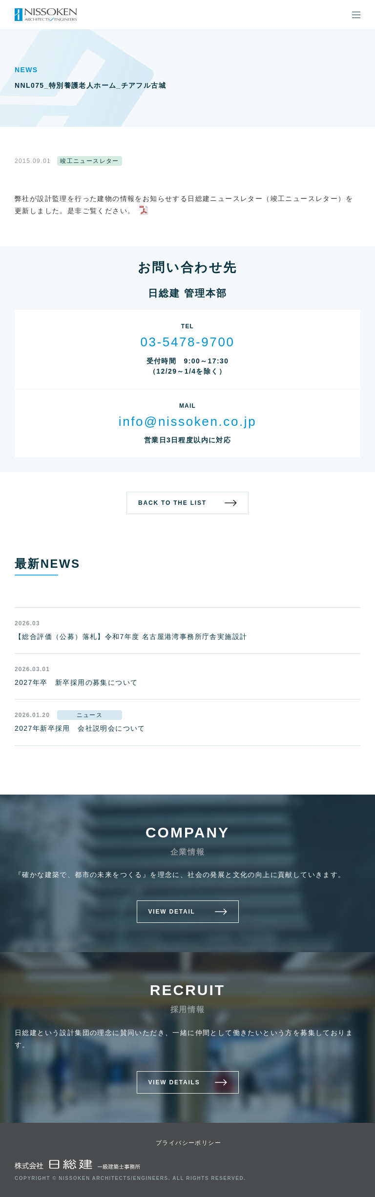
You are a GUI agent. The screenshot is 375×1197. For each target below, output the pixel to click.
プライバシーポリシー (188, 1142)
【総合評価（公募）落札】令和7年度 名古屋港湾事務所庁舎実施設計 (131, 636)
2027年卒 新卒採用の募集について (76, 682)
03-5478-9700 (187, 342)
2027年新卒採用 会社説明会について (80, 728)
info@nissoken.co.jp (187, 421)
